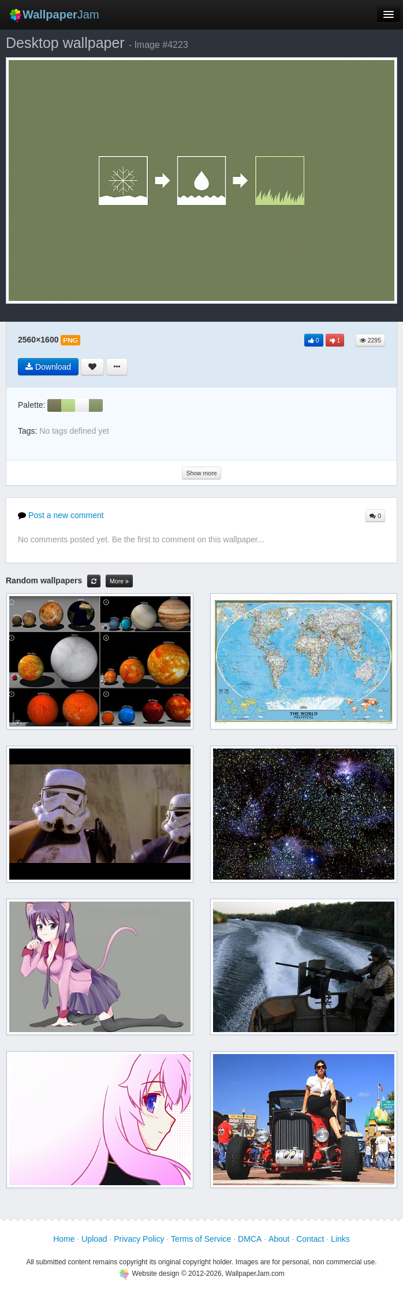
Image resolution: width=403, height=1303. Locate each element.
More (119, 581)
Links (340, 1239)
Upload (94, 1239)
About (279, 1239)
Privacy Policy (139, 1239)
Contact (310, 1239)
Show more (201, 473)
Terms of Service (201, 1239)
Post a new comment (61, 515)
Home (63, 1239)
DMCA (250, 1239)
